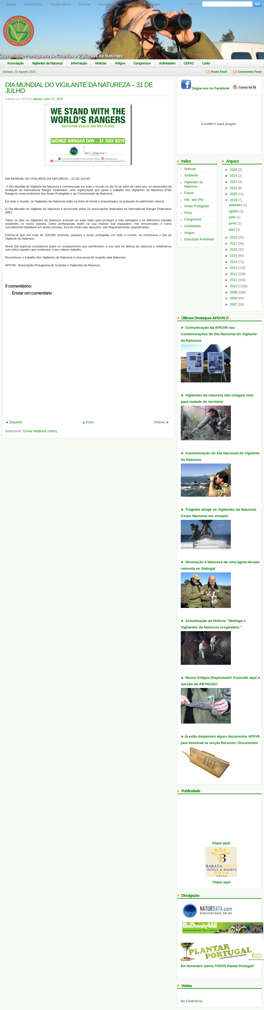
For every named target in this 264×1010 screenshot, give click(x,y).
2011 (234, 280)
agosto (234, 211)
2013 (234, 268)
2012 (234, 274)
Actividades (167, 63)
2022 (234, 182)
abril (232, 229)
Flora (188, 213)
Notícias (100, 63)
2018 (234, 237)
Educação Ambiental (199, 239)
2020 (234, 194)
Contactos (33, 4)
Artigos (120, 63)
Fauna (188, 193)
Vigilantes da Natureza (47, 63)
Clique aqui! (221, 843)
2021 (234, 188)
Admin (155, 4)
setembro (236, 205)
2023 (234, 176)
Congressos (142, 63)
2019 (234, 200)
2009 (234, 292)
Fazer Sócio (61, 4)
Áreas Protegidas (196, 206)
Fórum (84, 4)
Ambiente (191, 175)
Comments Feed (249, 71)
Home (11, 4)
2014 (234, 262)
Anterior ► (161, 422)
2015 (234, 256)
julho (233, 217)
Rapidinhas (107, 4)
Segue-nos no (224, 88)
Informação (79, 63)
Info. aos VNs (194, 200)
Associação (15, 63)
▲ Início (88, 422)
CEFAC (189, 63)
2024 (234, 170)
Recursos (133, 4)
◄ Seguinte (13, 422)
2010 (234, 286)
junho (233, 223)
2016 (234, 249)
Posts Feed (219, 71)
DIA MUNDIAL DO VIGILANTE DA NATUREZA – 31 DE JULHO (79, 87)
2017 (234, 243)
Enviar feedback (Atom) (40, 431)
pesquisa (193, 3)
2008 (234, 298)
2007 (234, 304)
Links (206, 63)
